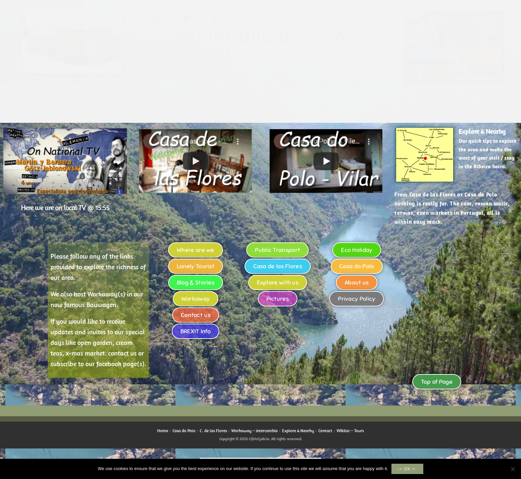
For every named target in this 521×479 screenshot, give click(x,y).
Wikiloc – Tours (350, 431)
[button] (195, 161)
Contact (325, 431)
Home (162, 431)
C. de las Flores (213, 431)
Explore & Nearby (482, 131)
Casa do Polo (183, 431)
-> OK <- (407, 468)
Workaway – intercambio (254, 431)
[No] (512, 469)
